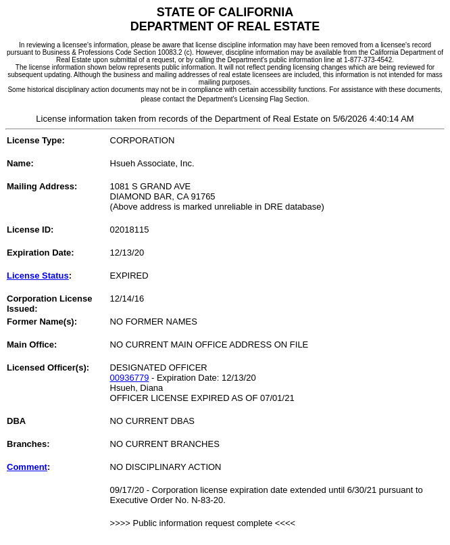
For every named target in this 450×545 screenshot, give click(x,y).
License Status (38, 275)
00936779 (129, 378)
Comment (27, 467)
